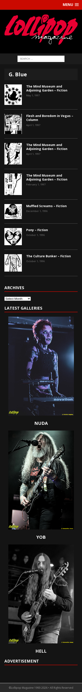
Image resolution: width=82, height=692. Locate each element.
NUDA (41, 423)
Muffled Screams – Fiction (46, 206)
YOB (41, 537)
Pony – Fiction (37, 230)
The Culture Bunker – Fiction (48, 256)
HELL (41, 651)
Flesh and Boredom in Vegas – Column (49, 118)
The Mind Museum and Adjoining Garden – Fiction (46, 88)
